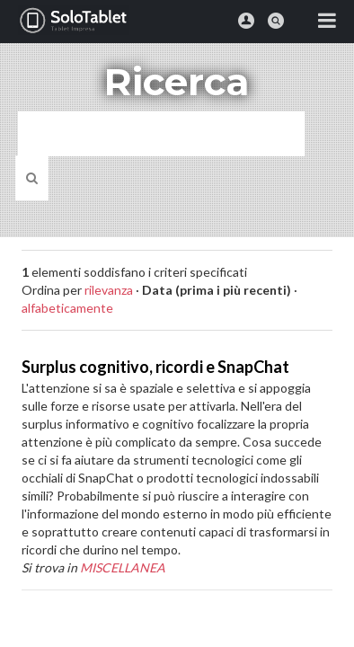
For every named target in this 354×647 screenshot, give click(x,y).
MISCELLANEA (122, 567)
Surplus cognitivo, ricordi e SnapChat (155, 367)
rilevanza (108, 289)
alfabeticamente (67, 307)
